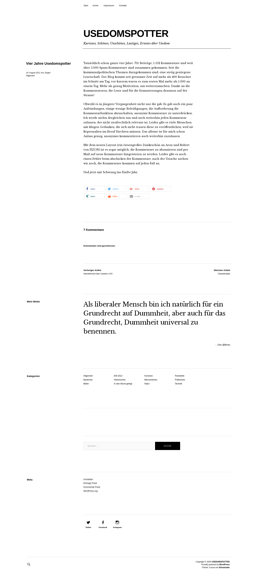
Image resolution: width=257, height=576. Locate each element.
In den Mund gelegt (123, 383)
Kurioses (148, 375)
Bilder (86, 383)
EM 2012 (118, 375)
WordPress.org (90, 491)
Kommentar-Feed (91, 487)
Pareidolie (179, 375)
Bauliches (88, 379)
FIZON (94, 149)
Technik (178, 383)
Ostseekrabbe (222, 272)
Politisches (180, 379)
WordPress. (224, 564)
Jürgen (48, 73)
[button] (94, 189)
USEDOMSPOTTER (142, 32)
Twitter (88, 527)
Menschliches (150, 379)
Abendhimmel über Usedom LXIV (98, 272)
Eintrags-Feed (90, 483)
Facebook (103, 527)
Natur (147, 383)
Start (86, 5)
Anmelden (88, 479)
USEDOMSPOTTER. (221, 562)
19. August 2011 (33, 73)
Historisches (120, 379)
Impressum (109, 5)
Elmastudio (224, 567)
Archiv (95, 5)
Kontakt (123, 5)
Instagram (117, 527)
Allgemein (30, 76)
